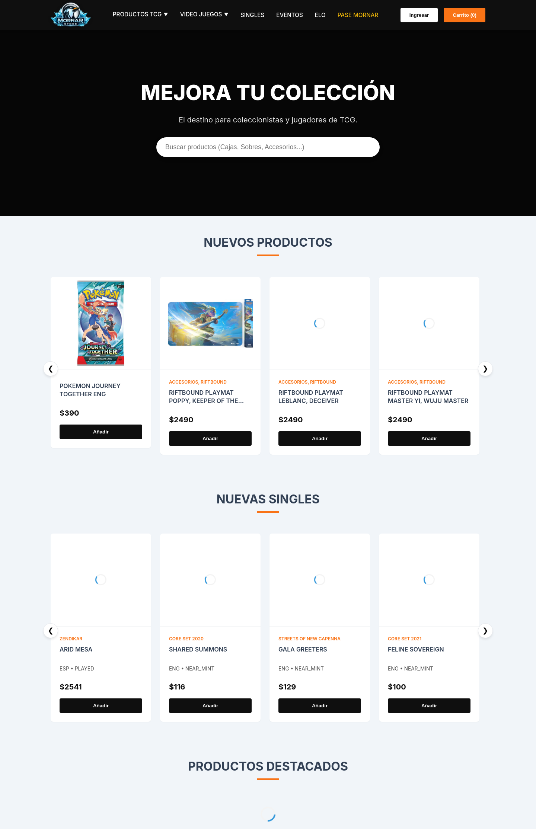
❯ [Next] (485, 368)
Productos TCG (140, 14)
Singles (252, 15)
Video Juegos (204, 14)
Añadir (101, 432)
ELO (320, 15)
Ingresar (419, 15)
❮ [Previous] (51, 368)
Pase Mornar (358, 15)
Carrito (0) (464, 15)
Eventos (289, 15)
